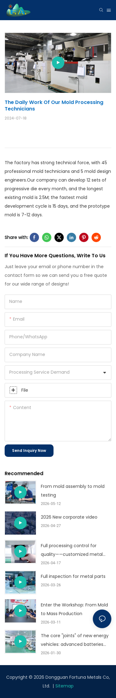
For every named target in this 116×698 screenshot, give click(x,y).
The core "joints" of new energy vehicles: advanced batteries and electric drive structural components (75, 641)
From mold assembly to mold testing (73, 490)
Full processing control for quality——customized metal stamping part (72, 551)
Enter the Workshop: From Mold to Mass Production (74, 609)
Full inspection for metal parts (73, 576)
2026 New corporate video (69, 517)
